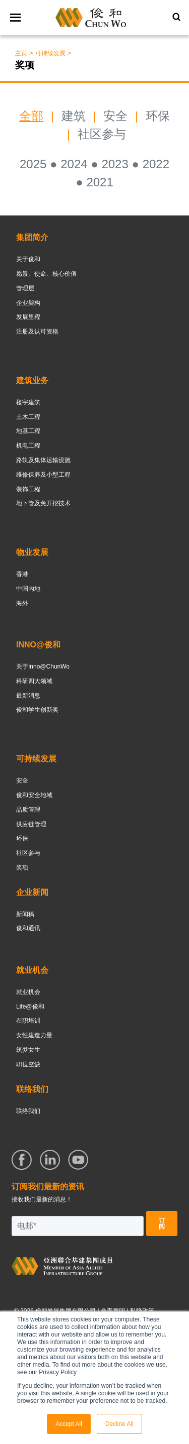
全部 (31, 116)
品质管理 (28, 809)
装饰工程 (28, 489)
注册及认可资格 (37, 331)
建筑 (73, 116)
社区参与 (102, 134)
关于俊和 (28, 259)
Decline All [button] (119, 1423)
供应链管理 (31, 824)
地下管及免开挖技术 (43, 503)
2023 (114, 164)
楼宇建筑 (28, 402)
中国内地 (28, 588)
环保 (158, 116)
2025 (33, 164)
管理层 (25, 288)
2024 (73, 164)
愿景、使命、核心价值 (46, 273)
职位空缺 (28, 1064)
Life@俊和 (30, 1006)
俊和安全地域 (34, 795)
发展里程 (28, 316)
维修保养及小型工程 (43, 474)
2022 (156, 164)
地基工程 (28, 430)
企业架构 (28, 302)
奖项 (22, 867)
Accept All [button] (68, 1423)
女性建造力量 (34, 1035)
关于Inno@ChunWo (43, 666)
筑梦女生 (28, 1049)
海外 (22, 603)
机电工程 (28, 445)
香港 (22, 574)
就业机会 (28, 991)
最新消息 (28, 695)
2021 (99, 182)
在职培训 (28, 1020)
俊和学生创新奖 (37, 709)
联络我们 (28, 1111)
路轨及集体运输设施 (43, 460)
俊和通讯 (28, 928)
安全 (117, 116)
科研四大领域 (34, 681)
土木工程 (28, 416)
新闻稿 (25, 914)
